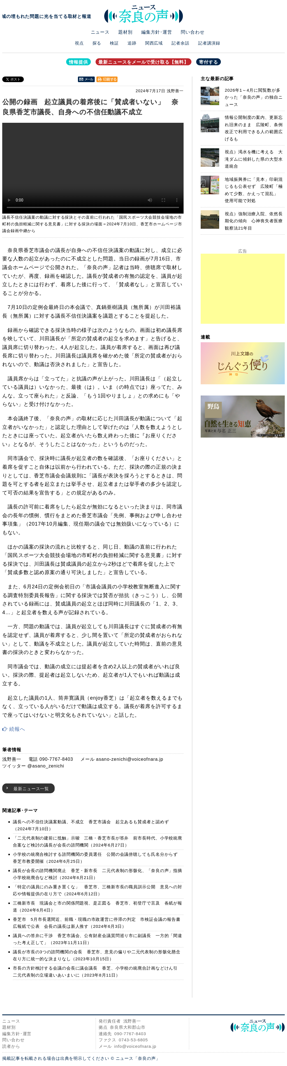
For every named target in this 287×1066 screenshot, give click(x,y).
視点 (79, 43)
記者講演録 (209, 43)
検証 (114, 43)
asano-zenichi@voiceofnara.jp (129, 759)
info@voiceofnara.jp (135, 1046)
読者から (11, 1046)
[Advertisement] (243, 289)
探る (96, 43)
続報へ (13, 729)
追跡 (132, 43)
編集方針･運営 (156, 32)
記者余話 (180, 43)
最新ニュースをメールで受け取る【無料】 (143, 62)
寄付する (208, 62)
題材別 (125, 32)
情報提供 (78, 62)
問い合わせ (193, 32)
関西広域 (154, 43)
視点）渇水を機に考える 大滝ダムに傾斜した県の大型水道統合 (254, 158)
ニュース (100, 32)
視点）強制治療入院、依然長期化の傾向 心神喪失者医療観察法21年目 (254, 220)
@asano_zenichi (45, 766)
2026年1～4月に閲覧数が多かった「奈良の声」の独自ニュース (254, 97)
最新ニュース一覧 (31, 788)
